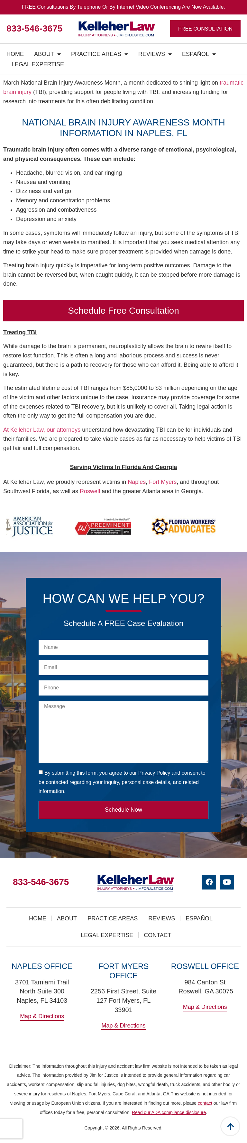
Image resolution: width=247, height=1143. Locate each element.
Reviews (155, 54)
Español (199, 54)
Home (15, 54)
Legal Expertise (38, 64)
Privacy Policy (154, 773)
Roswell (90, 491)
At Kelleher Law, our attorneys (41, 430)
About (47, 54)
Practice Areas (99, 54)
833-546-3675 (34, 28)
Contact (157, 935)
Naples (137, 482)
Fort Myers (163, 482)
